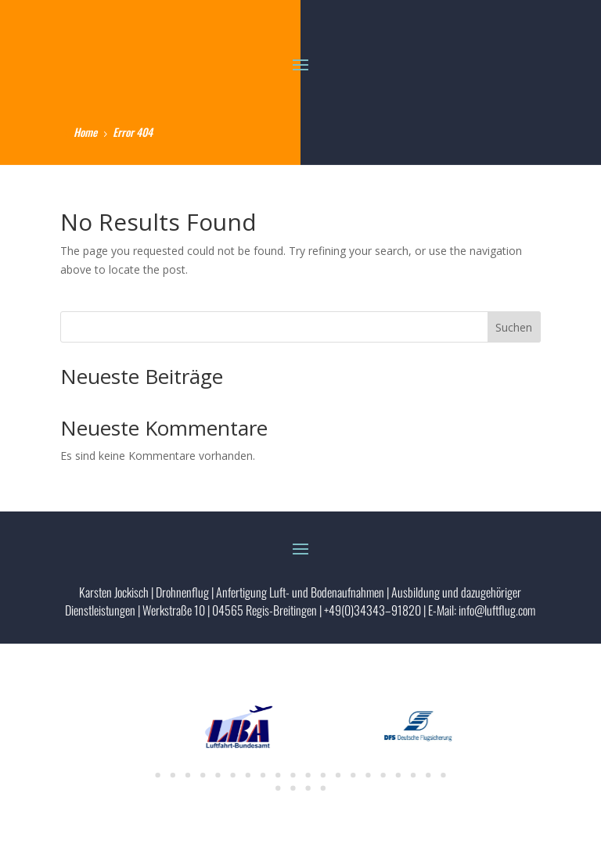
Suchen (513, 327)
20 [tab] (443, 775)
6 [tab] (232, 775)
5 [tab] (217, 775)
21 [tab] (277, 788)
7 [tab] (248, 775)
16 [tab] (382, 775)
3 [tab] (187, 775)
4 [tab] (202, 775)
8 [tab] (263, 775)
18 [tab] (413, 775)
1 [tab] (157, 775)
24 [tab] (323, 788)
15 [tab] (367, 775)
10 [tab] (292, 775)
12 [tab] (323, 775)
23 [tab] (307, 788)
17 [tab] (398, 775)
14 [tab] (353, 775)
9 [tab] (277, 775)
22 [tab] (292, 788)
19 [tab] (428, 775)
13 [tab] (338, 775)
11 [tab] (307, 775)
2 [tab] (173, 775)
